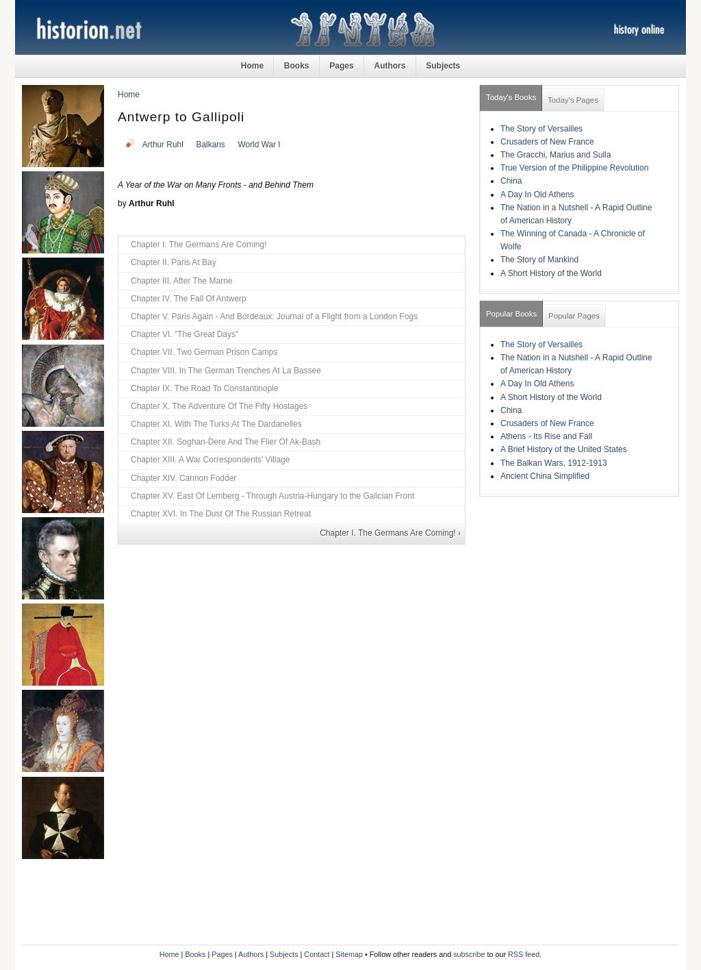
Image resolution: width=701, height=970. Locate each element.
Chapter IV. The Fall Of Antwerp (188, 298)
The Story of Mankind (539, 259)
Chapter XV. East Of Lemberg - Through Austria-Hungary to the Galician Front (272, 496)
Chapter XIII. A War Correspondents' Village (210, 459)
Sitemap (349, 954)
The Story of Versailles (541, 129)
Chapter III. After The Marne (182, 281)
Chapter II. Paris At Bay (173, 262)
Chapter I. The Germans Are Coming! (199, 244)
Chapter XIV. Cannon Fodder (183, 478)
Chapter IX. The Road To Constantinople (205, 388)
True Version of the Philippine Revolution (574, 168)
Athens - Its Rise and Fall (546, 436)
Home (252, 66)
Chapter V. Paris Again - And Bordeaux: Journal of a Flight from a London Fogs (274, 316)
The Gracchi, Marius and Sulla (555, 155)
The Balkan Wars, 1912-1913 (553, 463)
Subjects (443, 66)
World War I (259, 144)
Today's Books (511, 97)
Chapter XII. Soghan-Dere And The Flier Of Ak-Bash (225, 442)
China (511, 181)
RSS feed (523, 954)
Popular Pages (574, 316)
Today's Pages (573, 100)
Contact (316, 954)
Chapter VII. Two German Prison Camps (204, 352)
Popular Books (511, 314)
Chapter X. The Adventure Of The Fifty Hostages (219, 406)
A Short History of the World (551, 273)
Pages (341, 66)
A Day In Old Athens (537, 194)
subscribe (469, 954)
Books (296, 66)
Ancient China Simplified (544, 476)
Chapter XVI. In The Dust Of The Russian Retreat (221, 514)
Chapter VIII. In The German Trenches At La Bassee (226, 370)
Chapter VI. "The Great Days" (184, 334)
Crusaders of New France (547, 142)
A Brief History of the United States (563, 449)
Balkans (210, 144)
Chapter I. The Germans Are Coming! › (390, 533)
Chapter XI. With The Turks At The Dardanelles (216, 424)
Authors (389, 66)
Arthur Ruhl (162, 144)
